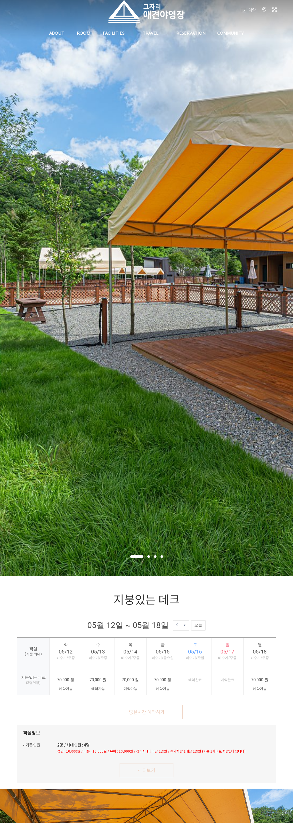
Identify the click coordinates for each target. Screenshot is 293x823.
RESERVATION (190, 33)
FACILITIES (113, 33)
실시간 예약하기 (147, 711)
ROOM (83, 33)
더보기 (146, 770)
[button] (136, 556)
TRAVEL (150, 33)
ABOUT (56, 33)
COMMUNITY (230, 33)
